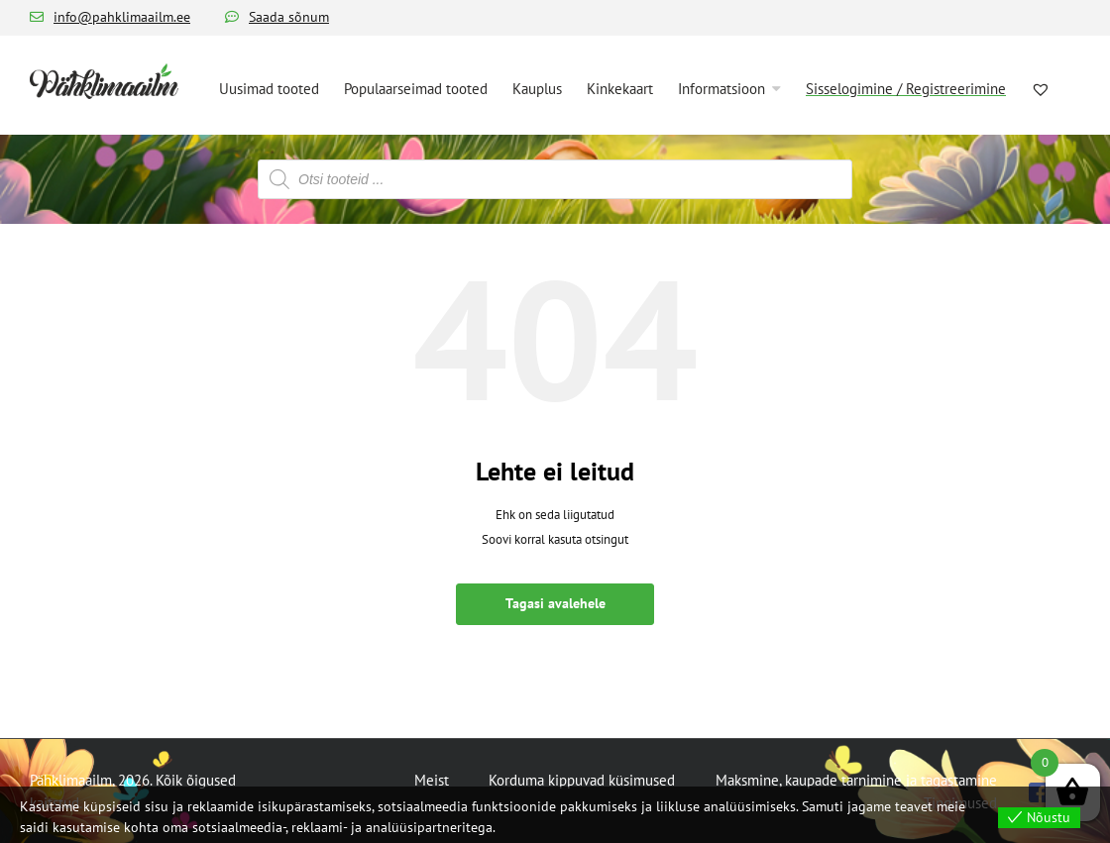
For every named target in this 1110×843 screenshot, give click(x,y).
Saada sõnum (289, 17)
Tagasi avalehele (555, 603)
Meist (431, 780)
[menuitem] (269, 87)
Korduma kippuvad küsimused (582, 780)
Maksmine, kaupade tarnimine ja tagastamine (856, 780)
